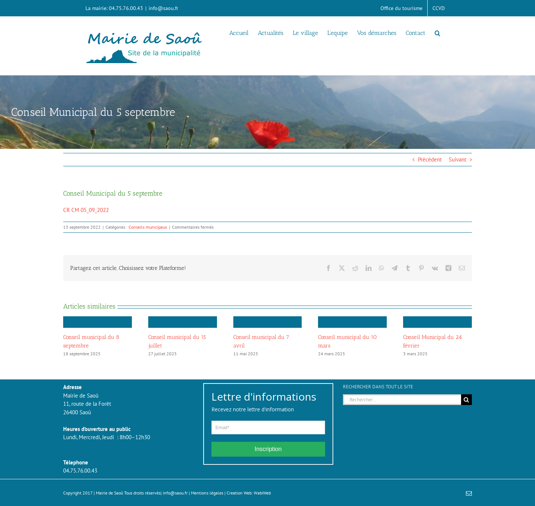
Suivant (457, 159)
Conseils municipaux (148, 227)
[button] (437, 32)
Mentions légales (207, 493)
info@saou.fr (163, 8)
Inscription (268, 449)
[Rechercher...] (402, 399)
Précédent (430, 159)
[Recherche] (466, 399)
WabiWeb (262, 493)
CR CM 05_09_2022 (86, 209)
